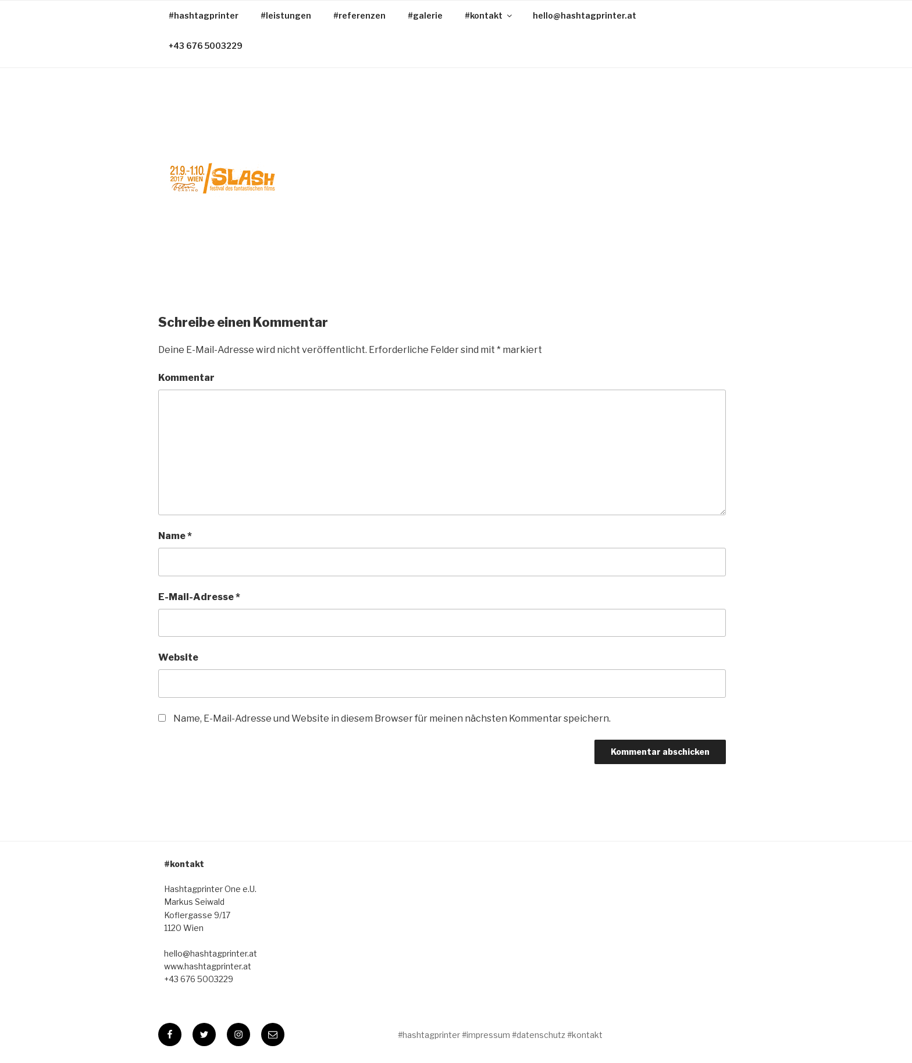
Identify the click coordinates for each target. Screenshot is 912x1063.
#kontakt (489, 15)
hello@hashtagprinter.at (584, 15)
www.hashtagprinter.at (207, 966)
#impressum (486, 1035)
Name (175, 535)
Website (178, 657)
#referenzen (359, 15)
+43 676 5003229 (206, 46)
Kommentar (186, 377)
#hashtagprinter (203, 15)
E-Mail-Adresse (199, 596)
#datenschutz (538, 1035)
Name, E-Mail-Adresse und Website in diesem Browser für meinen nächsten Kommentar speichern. (392, 718)
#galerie (425, 15)
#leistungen (286, 15)
